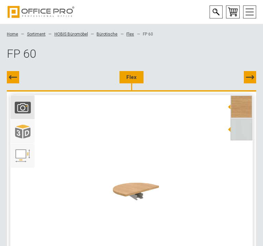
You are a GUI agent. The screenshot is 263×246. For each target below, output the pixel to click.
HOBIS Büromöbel (71, 34)
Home (12, 34)
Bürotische (107, 34)
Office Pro (41, 12)
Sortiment (36, 34)
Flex (130, 34)
